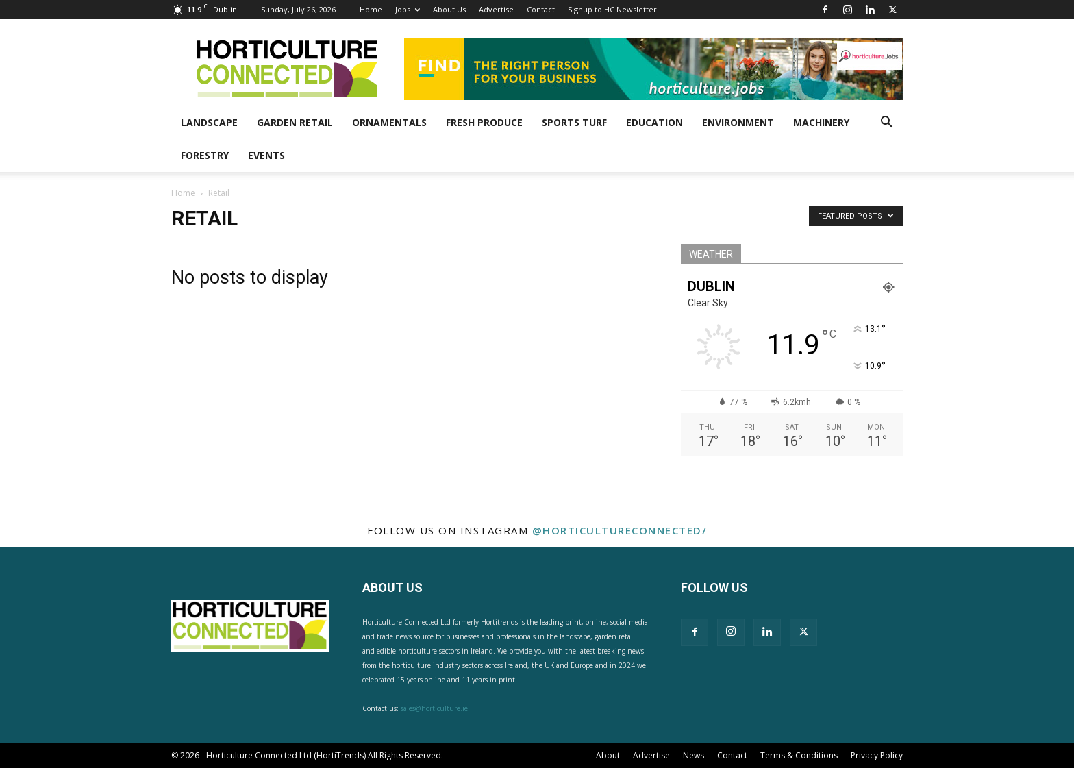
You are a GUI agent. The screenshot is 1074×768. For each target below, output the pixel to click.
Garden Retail (295, 122)
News (693, 755)
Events (266, 155)
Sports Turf (574, 122)
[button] (886, 123)
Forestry (205, 155)
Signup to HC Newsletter (612, 9)
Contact (541, 9)
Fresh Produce (484, 122)
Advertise (496, 9)
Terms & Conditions (799, 755)
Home (371, 9)
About (608, 755)
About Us (449, 9)
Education (654, 122)
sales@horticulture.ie (434, 708)
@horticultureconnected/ (620, 530)
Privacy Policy (877, 755)
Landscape (209, 122)
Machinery (821, 122)
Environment (738, 122)
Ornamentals (389, 122)
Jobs (407, 9)
